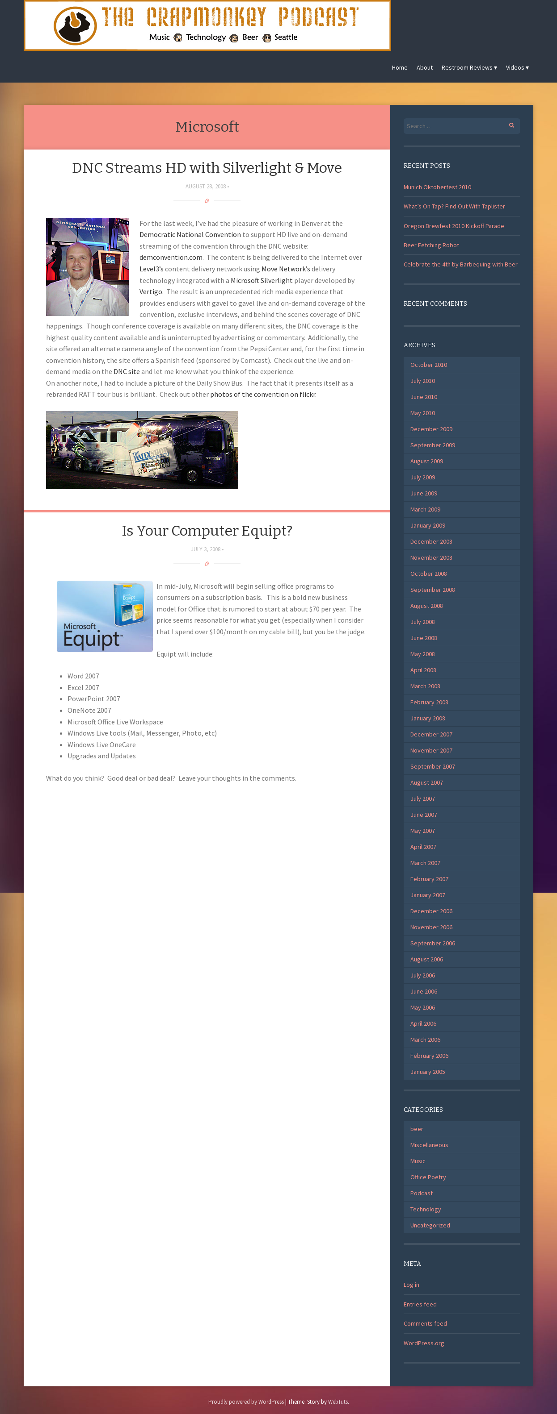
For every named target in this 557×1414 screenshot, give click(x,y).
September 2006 (432, 943)
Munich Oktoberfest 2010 (437, 187)
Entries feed (420, 1304)
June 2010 (423, 397)
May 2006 (422, 1007)
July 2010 (422, 381)
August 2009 (426, 461)
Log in (411, 1285)
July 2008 (422, 622)
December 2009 (431, 429)
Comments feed (425, 1323)
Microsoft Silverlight (262, 280)
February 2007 (429, 879)
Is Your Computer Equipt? (207, 530)
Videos (515, 67)
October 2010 (428, 365)
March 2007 (425, 863)
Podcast (421, 1193)
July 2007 (422, 798)
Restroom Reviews (467, 67)
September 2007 (432, 766)
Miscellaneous (429, 1145)
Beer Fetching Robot (431, 245)
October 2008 (428, 574)
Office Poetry (428, 1177)
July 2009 (422, 477)
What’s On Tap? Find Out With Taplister (454, 206)
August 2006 (426, 959)
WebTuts (338, 1402)
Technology (425, 1209)
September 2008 (432, 590)
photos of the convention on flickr (262, 394)
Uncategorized (430, 1225)
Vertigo (150, 291)
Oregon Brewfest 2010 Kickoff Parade (454, 226)
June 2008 (423, 638)
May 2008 (422, 654)
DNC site (127, 371)
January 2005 (427, 1072)
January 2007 (427, 895)
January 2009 (427, 525)
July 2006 (422, 975)
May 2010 (422, 413)
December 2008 (431, 541)
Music (418, 1161)
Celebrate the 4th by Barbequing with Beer (461, 264)
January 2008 (427, 718)
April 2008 (423, 670)
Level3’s (151, 268)
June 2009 (423, 493)
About (425, 67)
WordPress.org (424, 1343)
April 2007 (423, 847)
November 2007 (431, 750)
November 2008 (431, 557)
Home (400, 67)
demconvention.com (171, 257)
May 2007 (422, 831)
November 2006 (431, 927)
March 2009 (425, 509)
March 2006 (425, 1040)
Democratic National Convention (190, 234)
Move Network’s (286, 268)
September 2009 (432, 445)
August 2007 (426, 782)
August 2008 (426, 606)
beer (416, 1129)
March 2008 (425, 686)
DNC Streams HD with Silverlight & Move (207, 167)
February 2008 (429, 702)
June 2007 (423, 815)
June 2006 (423, 991)
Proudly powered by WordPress (246, 1402)
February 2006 (429, 1056)
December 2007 (431, 734)
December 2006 (431, 911)
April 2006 (423, 1023)
